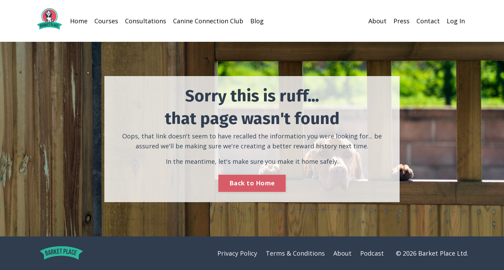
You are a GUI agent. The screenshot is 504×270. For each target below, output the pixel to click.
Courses (106, 21)
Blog (257, 21)
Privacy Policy (237, 253)
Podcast (372, 253)
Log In (456, 21)
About (377, 21)
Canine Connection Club (208, 21)
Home (79, 21)
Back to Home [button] (252, 183)
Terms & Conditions (295, 253)
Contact (428, 21)
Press (401, 21)
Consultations (145, 21)
